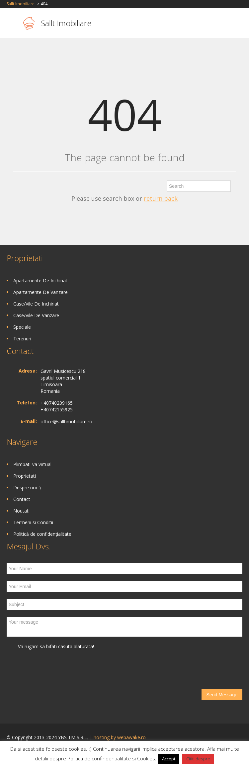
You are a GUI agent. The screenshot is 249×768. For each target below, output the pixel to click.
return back (161, 198)
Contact (21, 499)
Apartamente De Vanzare (40, 292)
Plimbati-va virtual (32, 464)
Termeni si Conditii (33, 522)
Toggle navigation (12, 24)
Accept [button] (168, 759)
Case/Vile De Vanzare (36, 315)
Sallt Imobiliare (21, 4)
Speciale (22, 327)
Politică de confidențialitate (42, 534)
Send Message (222, 694)
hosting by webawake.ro (120, 737)
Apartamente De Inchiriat (40, 280)
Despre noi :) (27, 487)
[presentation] (57, 669)
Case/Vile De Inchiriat (36, 304)
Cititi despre (198, 759)
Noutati (21, 511)
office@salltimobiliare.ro (66, 421)
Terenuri (22, 338)
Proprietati (24, 476)
